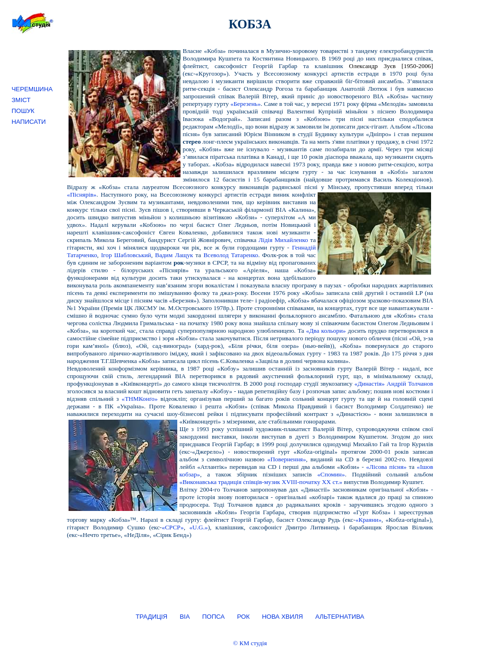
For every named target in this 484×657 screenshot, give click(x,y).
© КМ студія (250, 643)
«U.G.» (198, 527)
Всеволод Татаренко (230, 255)
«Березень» (246, 103)
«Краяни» (368, 519)
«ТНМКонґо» (139, 398)
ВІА (185, 616)
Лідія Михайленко (283, 239)
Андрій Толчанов (410, 383)
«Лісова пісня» (386, 466)
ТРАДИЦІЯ (151, 616)
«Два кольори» (326, 330)
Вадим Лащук (174, 255)
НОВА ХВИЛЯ (282, 616)
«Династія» (369, 383)
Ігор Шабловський (126, 255)
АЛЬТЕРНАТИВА (339, 616)
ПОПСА (213, 616)
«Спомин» (331, 474)
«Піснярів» (81, 194)
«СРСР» (172, 527)
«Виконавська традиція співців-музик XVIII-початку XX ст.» (260, 481)
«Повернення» (286, 459)
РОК (243, 616)
